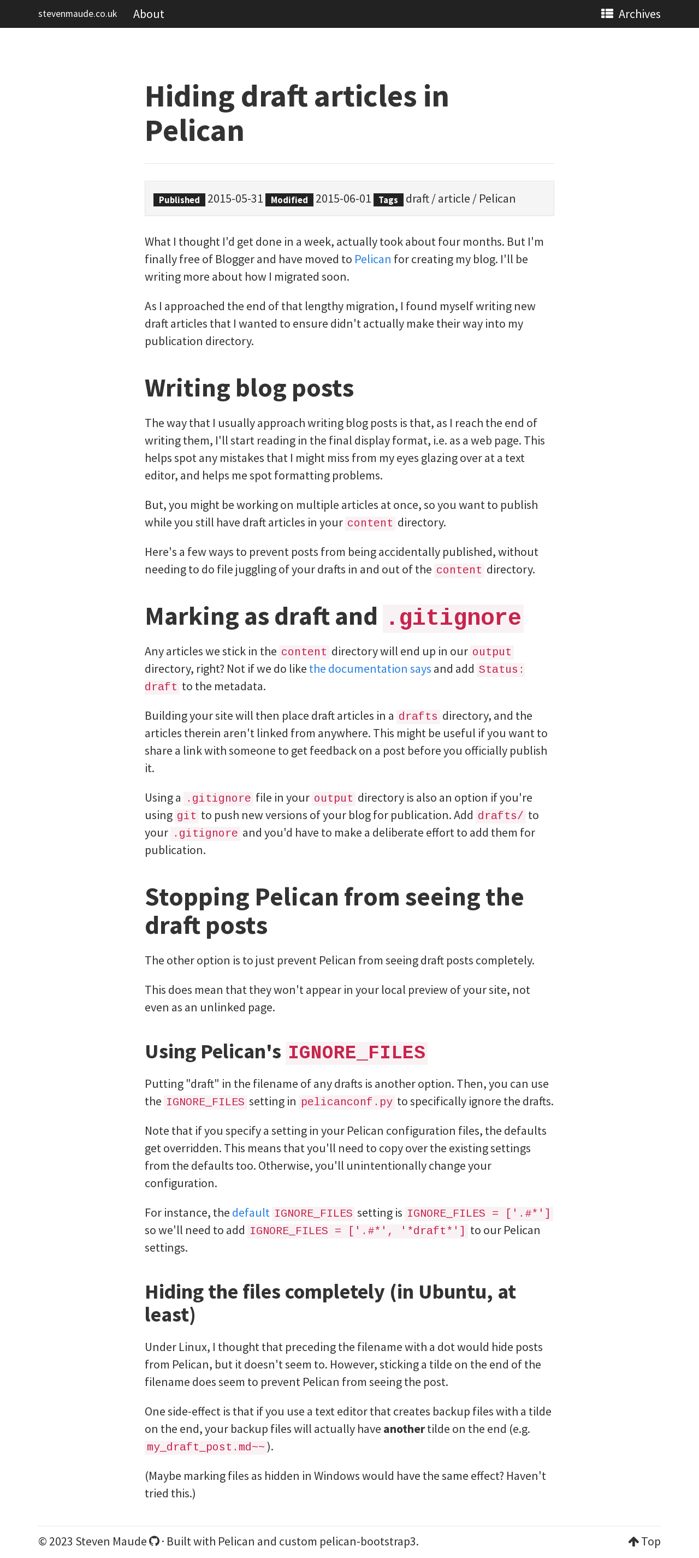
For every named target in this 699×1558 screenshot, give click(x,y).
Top (651, 1541)
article (454, 198)
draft (417, 198)
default (251, 1212)
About (148, 13)
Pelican (497, 198)
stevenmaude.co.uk (77, 14)
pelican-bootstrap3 (367, 1541)
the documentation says (370, 668)
